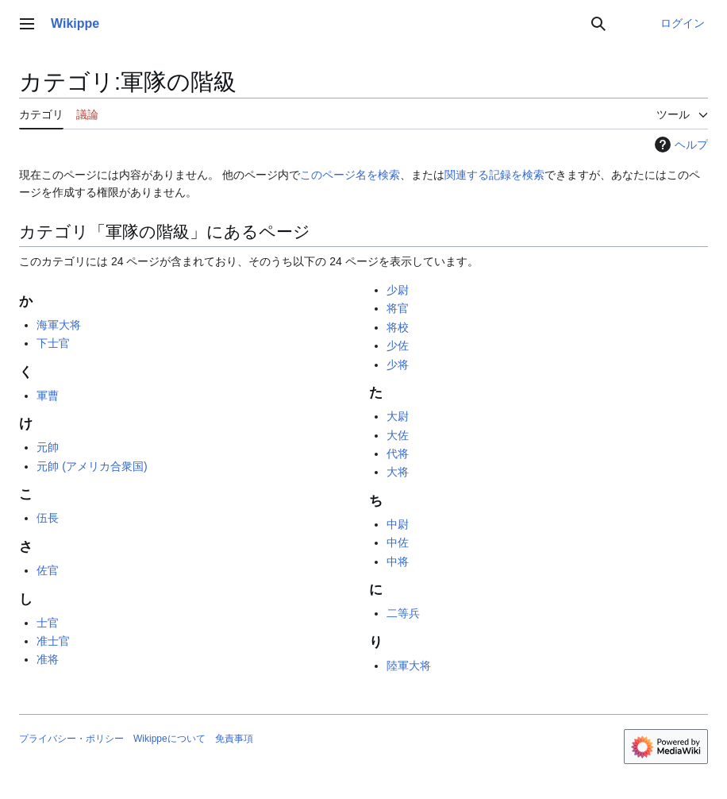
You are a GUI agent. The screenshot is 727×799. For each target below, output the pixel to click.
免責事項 (234, 738)
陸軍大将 (409, 665)
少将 (398, 364)
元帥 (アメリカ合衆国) (92, 466)
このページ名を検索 (350, 174)
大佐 (398, 435)
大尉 (398, 416)
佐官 (48, 570)
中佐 (398, 542)
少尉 (398, 290)
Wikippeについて (169, 738)
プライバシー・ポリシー (71, 738)
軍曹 (48, 395)
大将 (398, 471)
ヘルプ (679, 144)
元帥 (48, 447)
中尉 (398, 524)
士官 (48, 622)
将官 (398, 308)
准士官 (53, 641)
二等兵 (403, 613)
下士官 (53, 343)
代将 (398, 453)
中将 (398, 561)
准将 (48, 659)
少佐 (398, 345)
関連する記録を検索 (494, 174)
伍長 (48, 517)
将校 (398, 327)
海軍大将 (59, 324)
